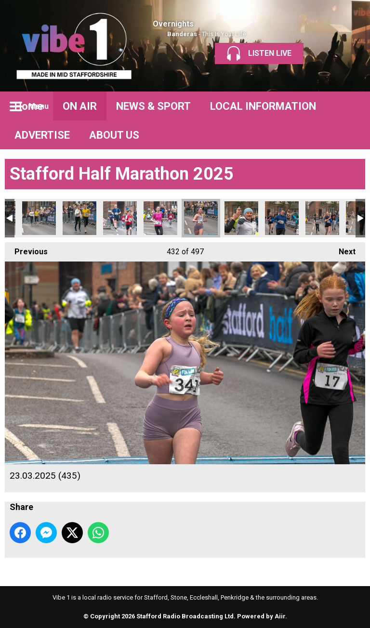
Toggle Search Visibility (350, 106)
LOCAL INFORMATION (263, 106)
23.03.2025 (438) (322, 218)
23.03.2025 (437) (282, 218)
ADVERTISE (42, 135)
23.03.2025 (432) (120, 218)
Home (28, 106)
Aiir (280, 616)
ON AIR (80, 106)
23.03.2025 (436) (241, 218)
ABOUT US (114, 135)
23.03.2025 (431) (79, 218)
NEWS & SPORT (153, 106)
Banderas (182, 34)
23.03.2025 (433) (160, 218)
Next (342, 249)
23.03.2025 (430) (39, 218)
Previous (26, 249)
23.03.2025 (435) (201, 218)
